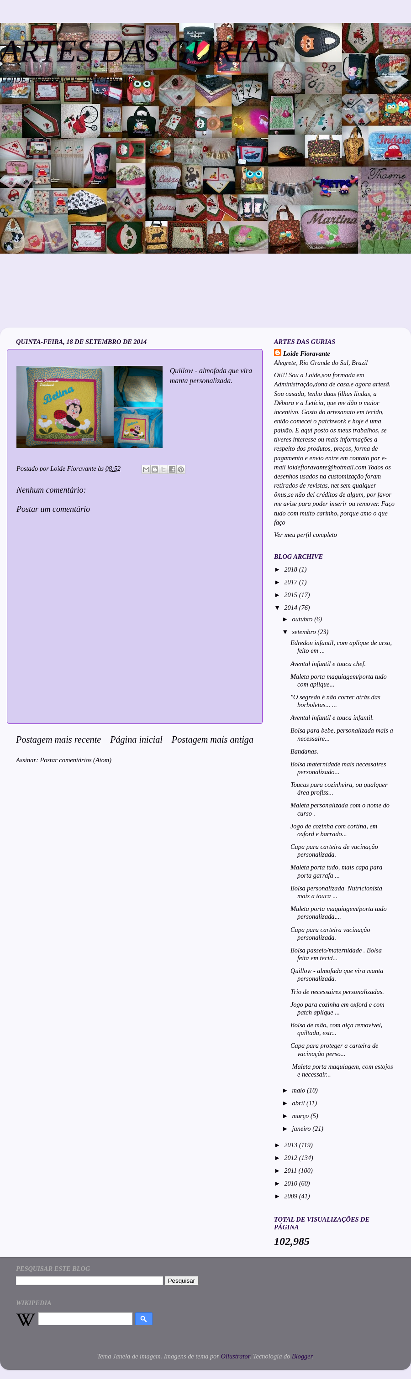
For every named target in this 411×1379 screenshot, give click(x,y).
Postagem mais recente (58, 739)
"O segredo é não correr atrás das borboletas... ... (335, 700)
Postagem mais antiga (212, 739)
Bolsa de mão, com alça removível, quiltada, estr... (336, 1028)
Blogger (302, 1356)
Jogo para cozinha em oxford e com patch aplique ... (337, 1008)
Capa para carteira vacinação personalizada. (330, 933)
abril (299, 1103)
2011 (291, 1170)
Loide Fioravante (306, 353)
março (301, 1115)
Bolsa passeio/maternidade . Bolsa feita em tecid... (336, 954)
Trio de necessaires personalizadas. (337, 991)
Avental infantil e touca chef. (328, 663)
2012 (291, 1157)
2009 (291, 1196)
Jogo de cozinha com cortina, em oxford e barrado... (333, 830)
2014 (291, 607)
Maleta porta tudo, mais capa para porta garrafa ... (336, 871)
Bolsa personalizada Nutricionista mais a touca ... (336, 892)
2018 (291, 569)
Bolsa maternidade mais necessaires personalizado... (338, 767)
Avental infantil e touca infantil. (332, 717)
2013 (291, 1145)
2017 (291, 582)
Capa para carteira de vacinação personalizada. (334, 850)
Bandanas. (304, 751)
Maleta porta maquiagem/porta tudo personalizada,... (338, 912)
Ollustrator (235, 1356)
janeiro (302, 1128)
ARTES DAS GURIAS (139, 50)
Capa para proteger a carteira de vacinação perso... (334, 1049)
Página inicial (136, 739)
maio (299, 1090)
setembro (305, 631)
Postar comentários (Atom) (75, 760)
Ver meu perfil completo (305, 534)
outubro (303, 619)
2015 (291, 594)
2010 (291, 1183)
